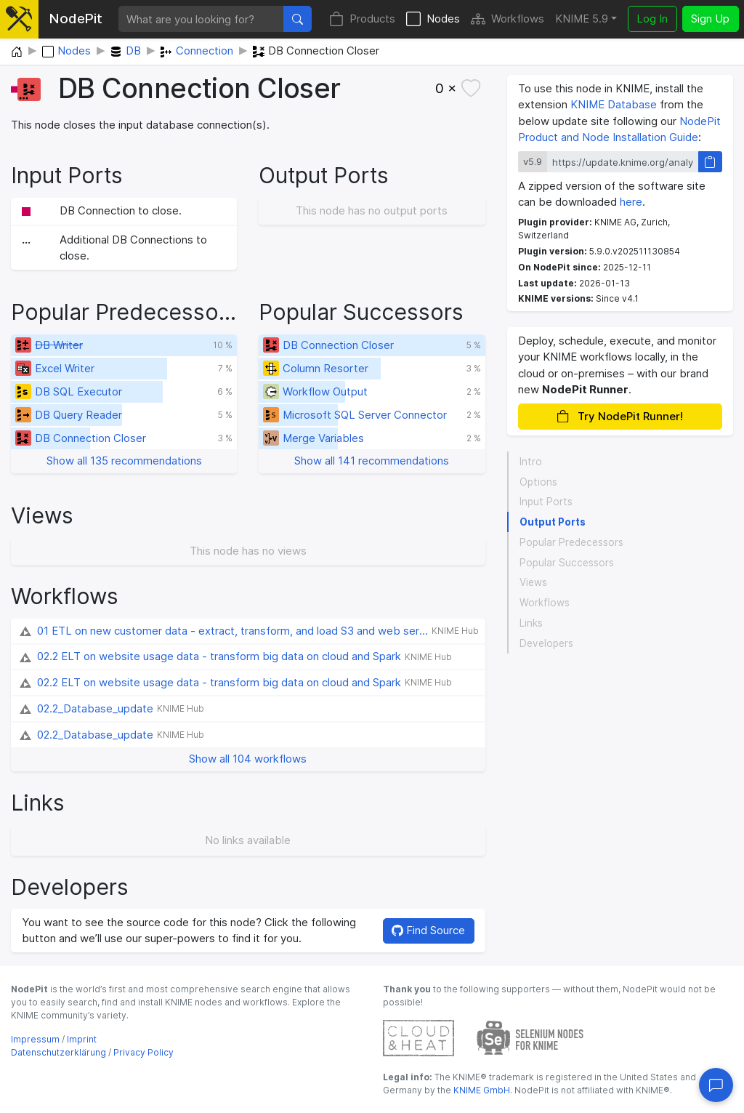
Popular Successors (566, 562)
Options (538, 482)
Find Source (428, 930)
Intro (530, 461)
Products (362, 19)
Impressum (35, 1039)
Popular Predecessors (571, 542)
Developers (546, 643)
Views (533, 582)
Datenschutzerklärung (58, 1052)
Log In (652, 18)
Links (531, 623)
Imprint (82, 1039)
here (631, 202)
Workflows (507, 19)
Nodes (433, 19)
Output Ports (552, 522)
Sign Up (710, 18)
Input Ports (546, 501)
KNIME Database (613, 104)
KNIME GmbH (480, 1090)
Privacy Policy (143, 1052)
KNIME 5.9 (581, 18)
